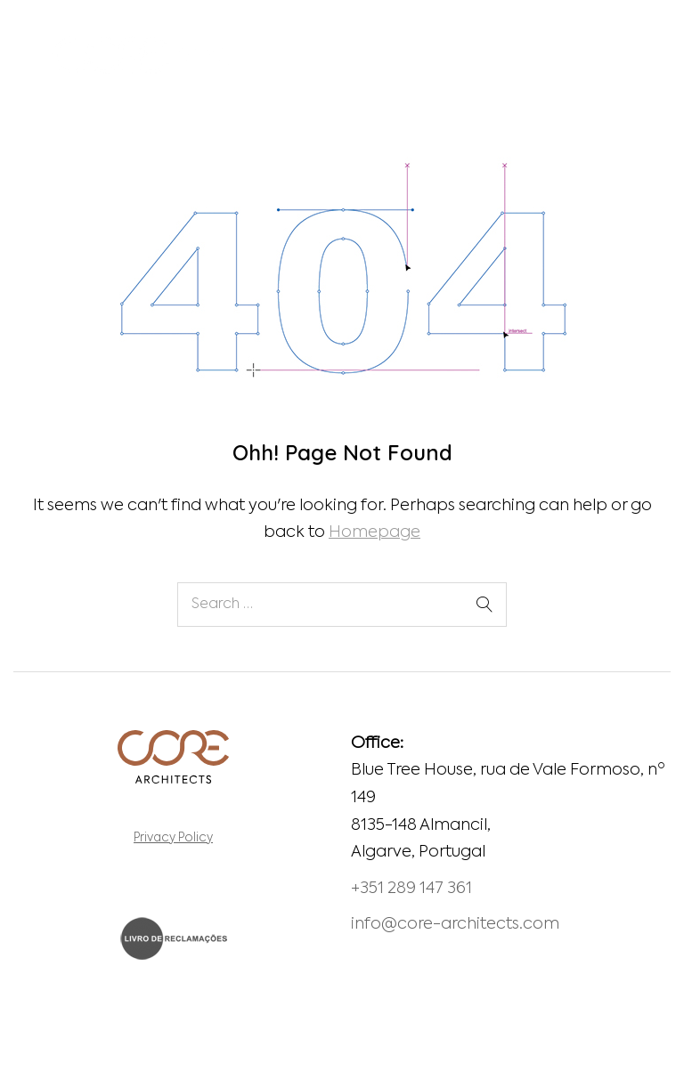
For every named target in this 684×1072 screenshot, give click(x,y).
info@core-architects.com (455, 924)
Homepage (374, 532)
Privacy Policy (173, 838)
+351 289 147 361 (411, 889)
